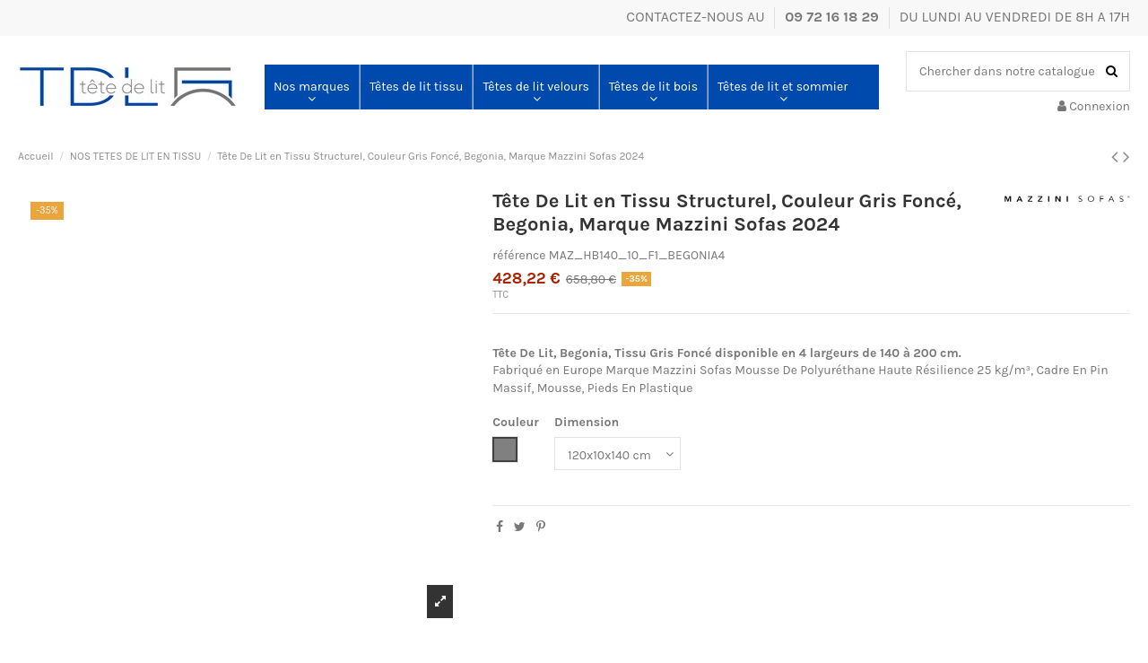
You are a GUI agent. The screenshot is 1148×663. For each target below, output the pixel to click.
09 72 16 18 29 (834, 16)
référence (518, 255)
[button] (312, 87)
